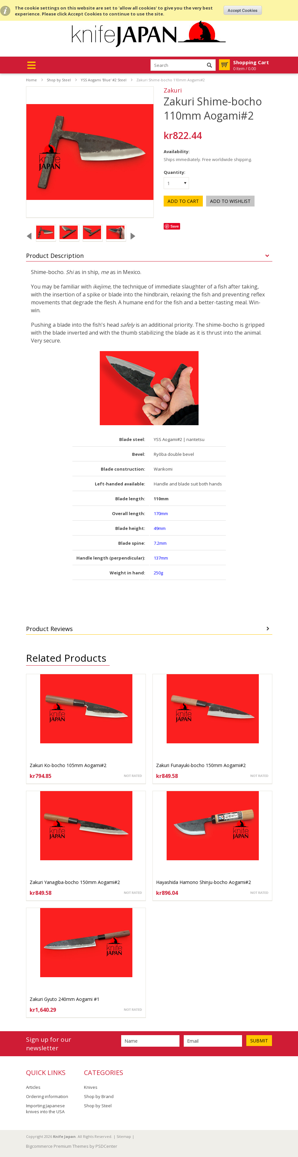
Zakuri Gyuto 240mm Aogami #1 (64, 999)
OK (243, 10)
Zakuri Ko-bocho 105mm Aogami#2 (68, 765)
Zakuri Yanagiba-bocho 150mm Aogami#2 (75, 882)
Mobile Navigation (31, 65)
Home (31, 79)
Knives (90, 1087)
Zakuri (173, 90)
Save (174, 226)
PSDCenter (106, 1146)
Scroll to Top (290, 1118)
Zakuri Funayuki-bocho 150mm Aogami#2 (201, 765)
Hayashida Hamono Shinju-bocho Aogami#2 (203, 882)
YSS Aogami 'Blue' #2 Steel (103, 79)
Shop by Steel (59, 79)
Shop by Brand (99, 1096)
